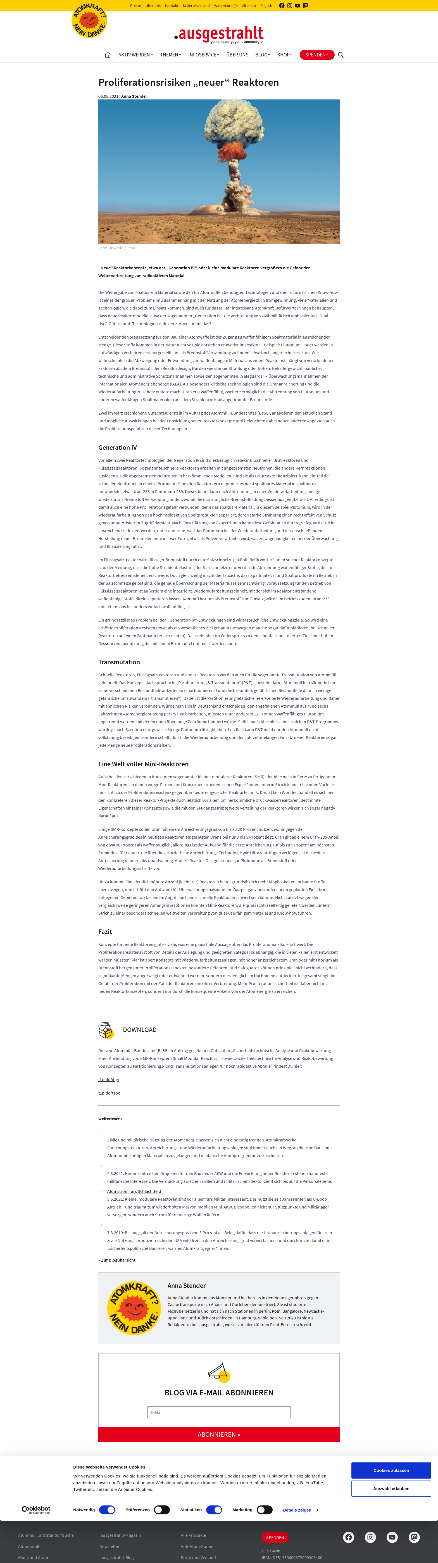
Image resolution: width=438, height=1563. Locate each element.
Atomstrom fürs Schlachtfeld (134, 1191)
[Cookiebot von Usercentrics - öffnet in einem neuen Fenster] (36, 1552)
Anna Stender (134, 96)
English (266, 5)
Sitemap (249, 5)
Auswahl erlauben (391, 1530)
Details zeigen (297, 1552)
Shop (283, 54)
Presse (135, 5)
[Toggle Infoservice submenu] (218, 55)
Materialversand (196, 5)
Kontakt (171, 5)
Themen (169, 54)
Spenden (315, 54)
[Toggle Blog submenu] (269, 55)
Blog (261, 54)
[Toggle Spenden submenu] (327, 55)
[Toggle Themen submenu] (180, 55)
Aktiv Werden (134, 54)
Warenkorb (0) (226, 5)
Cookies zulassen (391, 1512)
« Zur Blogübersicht (116, 1260)
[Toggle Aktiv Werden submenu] (151, 55)
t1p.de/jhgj (108, 1079)
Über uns (153, 5)
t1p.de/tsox (109, 1093)
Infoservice (202, 54)
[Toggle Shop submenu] (291, 55)
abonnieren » (219, 1434)
